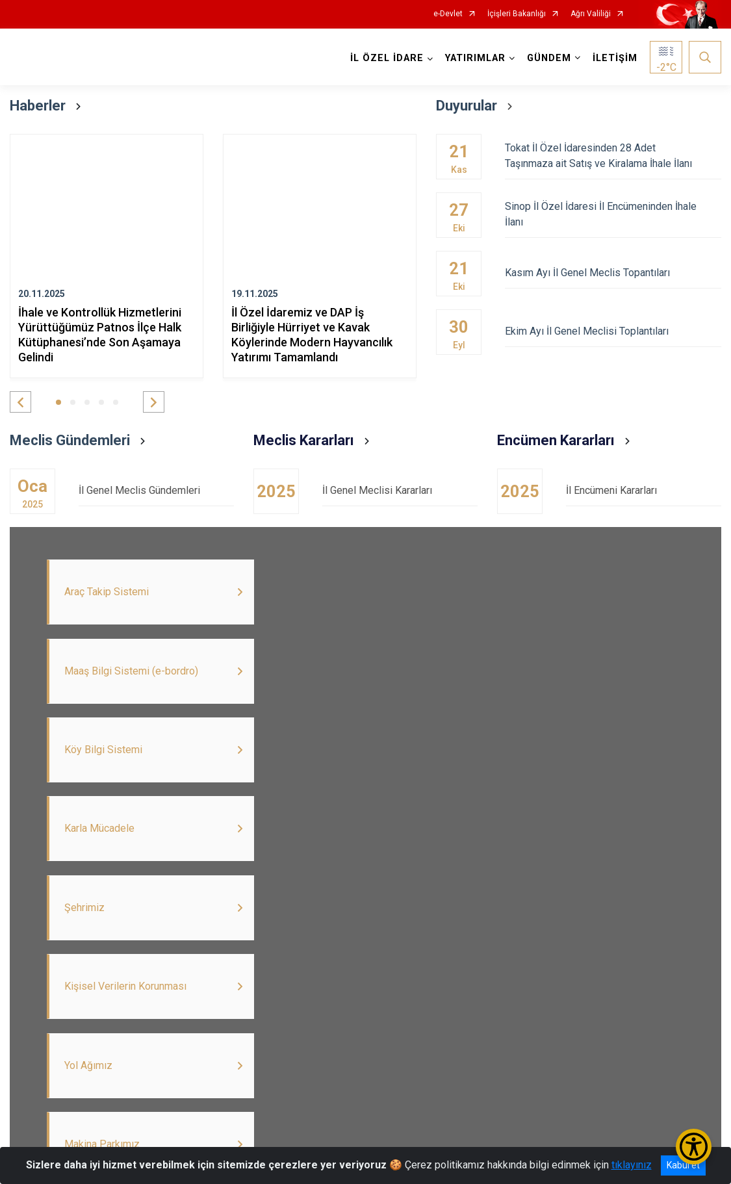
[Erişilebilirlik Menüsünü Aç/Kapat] (694, 1147)
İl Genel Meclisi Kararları (400, 490)
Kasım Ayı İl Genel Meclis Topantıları (613, 272)
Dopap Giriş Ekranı (517, 1100)
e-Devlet (448, 14)
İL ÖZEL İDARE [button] (387, 58)
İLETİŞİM (615, 58)
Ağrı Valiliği (591, 14)
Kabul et (683, 1165)
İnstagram (421, 1100)
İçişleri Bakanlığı (516, 14)
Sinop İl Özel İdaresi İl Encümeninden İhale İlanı (613, 214)
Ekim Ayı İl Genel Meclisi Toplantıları (613, 331)
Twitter (83, 1100)
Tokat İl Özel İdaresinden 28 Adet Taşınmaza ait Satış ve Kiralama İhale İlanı (613, 156)
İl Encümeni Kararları (643, 490)
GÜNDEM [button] (549, 58)
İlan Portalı (227, 1100)
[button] (20, 402)
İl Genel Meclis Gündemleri (156, 490)
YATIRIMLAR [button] (475, 58)
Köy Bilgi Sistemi (628, 1100)
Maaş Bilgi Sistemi (325, 1100)
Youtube (151, 1100)
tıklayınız (631, 1165)
